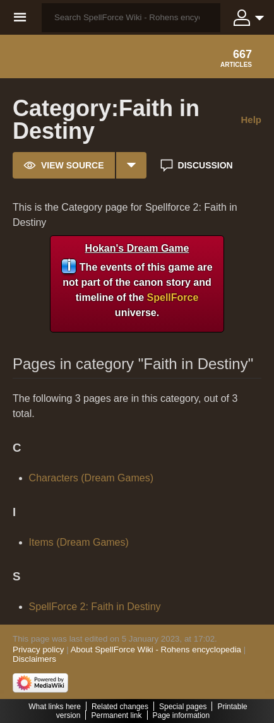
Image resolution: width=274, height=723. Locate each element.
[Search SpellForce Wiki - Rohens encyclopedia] (131, 17)
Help (251, 119)
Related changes (120, 706)
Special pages (182, 706)
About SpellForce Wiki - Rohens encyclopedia (156, 649)
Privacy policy (38, 649)
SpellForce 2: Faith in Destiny (95, 606)
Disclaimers (34, 659)
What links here (54, 706)
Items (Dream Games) (79, 542)
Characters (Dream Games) (91, 478)
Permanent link (116, 715)
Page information (181, 715)
